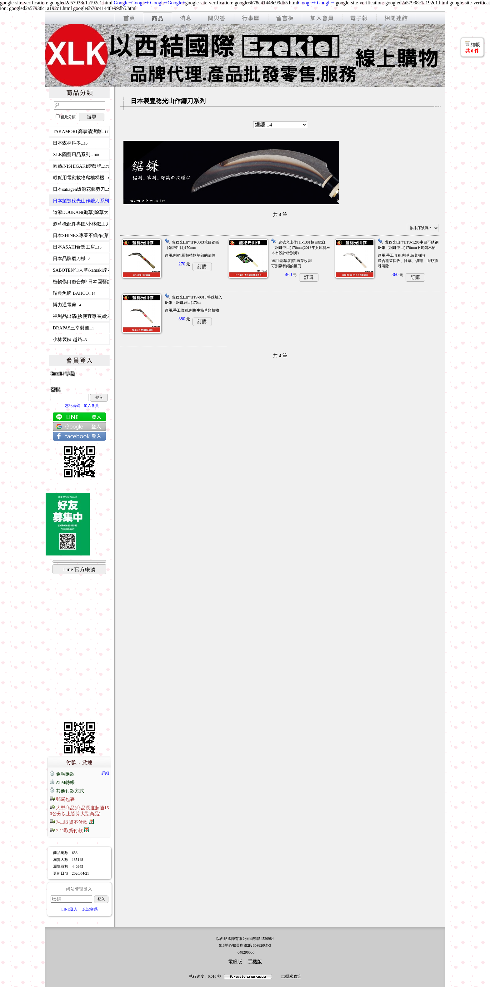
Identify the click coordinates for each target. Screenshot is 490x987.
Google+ (122, 2)
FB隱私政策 (291, 976)
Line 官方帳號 (79, 569)
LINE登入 (69, 909)
